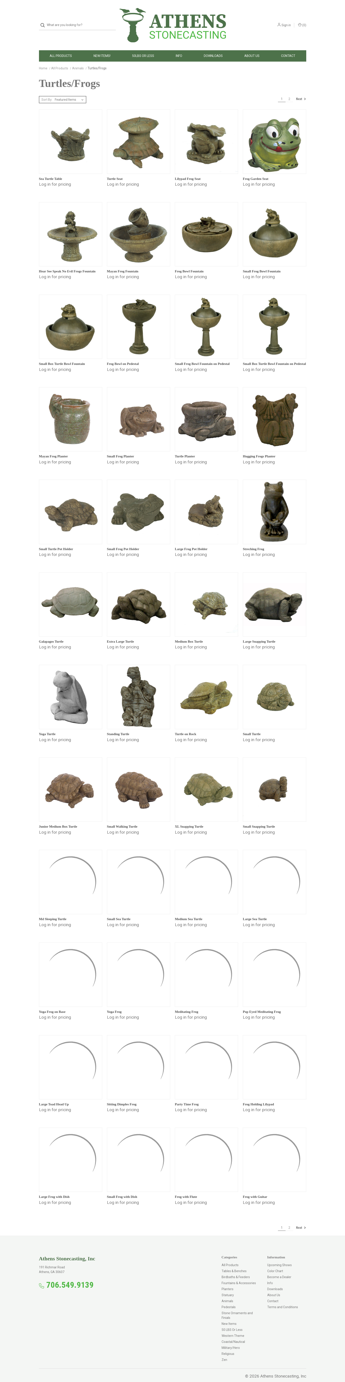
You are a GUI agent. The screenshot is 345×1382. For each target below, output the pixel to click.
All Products (61, 49)
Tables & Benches (234, 1264)
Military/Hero (231, 1341)
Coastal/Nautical (233, 1335)
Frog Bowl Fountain (189, 264)
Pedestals (229, 1300)
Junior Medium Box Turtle (58, 819)
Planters (227, 1282)
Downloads (213, 49)
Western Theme (233, 1329)
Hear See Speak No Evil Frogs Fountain (67, 264)
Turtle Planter (185, 449)
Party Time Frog (187, 1097)
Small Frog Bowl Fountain (261, 264)
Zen (224, 1353)
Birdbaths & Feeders (236, 1270)
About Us (251, 49)
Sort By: (46, 93)
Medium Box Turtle (189, 634)
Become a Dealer (279, 1270)
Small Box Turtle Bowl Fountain (62, 357)
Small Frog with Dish (122, 1190)
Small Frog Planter (120, 449)
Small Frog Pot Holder (123, 542)
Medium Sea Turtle (188, 912)
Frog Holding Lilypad (258, 1097)
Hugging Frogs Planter (259, 449)
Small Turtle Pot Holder (56, 542)
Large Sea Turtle (255, 912)
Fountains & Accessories (239, 1276)
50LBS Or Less (143, 49)
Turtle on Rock (185, 727)
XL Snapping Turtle (189, 819)
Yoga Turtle (47, 727)
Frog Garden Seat (255, 172)
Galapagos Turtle (51, 634)
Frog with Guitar (255, 1190)
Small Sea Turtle (119, 912)
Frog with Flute (186, 1190)
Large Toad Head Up (54, 1097)
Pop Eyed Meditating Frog (262, 1005)
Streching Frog (253, 542)
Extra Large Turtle (120, 634)
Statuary (228, 1288)
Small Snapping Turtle (259, 819)
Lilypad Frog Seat (188, 172)
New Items (229, 1317)
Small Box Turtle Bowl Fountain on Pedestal (274, 357)
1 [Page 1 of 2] (282, 92)
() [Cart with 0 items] (302, 21)
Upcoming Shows (279, 1258)
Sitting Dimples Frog (122, 1097)
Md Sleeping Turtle (52, 912)
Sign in (286, 21)
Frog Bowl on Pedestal (123, 357)
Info (179, 49)
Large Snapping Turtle (259, 634)
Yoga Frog (114, 1005)
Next (301, 92)
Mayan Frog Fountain (122, 264)
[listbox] (70, 92)
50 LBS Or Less (232, 1323)
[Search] (44, 22)
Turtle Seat (115, 172)
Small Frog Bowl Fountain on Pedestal (202, 357)
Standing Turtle (118, 727)
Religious (228, 1347)
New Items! (102, 49)
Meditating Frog (186, 1005)
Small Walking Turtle (122, 819)
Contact (288, 49)
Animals (227, 1294)
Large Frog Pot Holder (191, 542)
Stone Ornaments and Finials (237, 1308)
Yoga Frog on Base (52, 1005)
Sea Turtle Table (50, 172)
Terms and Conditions (282, 1300)
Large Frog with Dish (54, 1190)
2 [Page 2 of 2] (289, 92)
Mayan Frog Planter (53, 449)
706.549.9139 (70, 1278)
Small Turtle (252, 727)
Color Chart (275, 1264)
